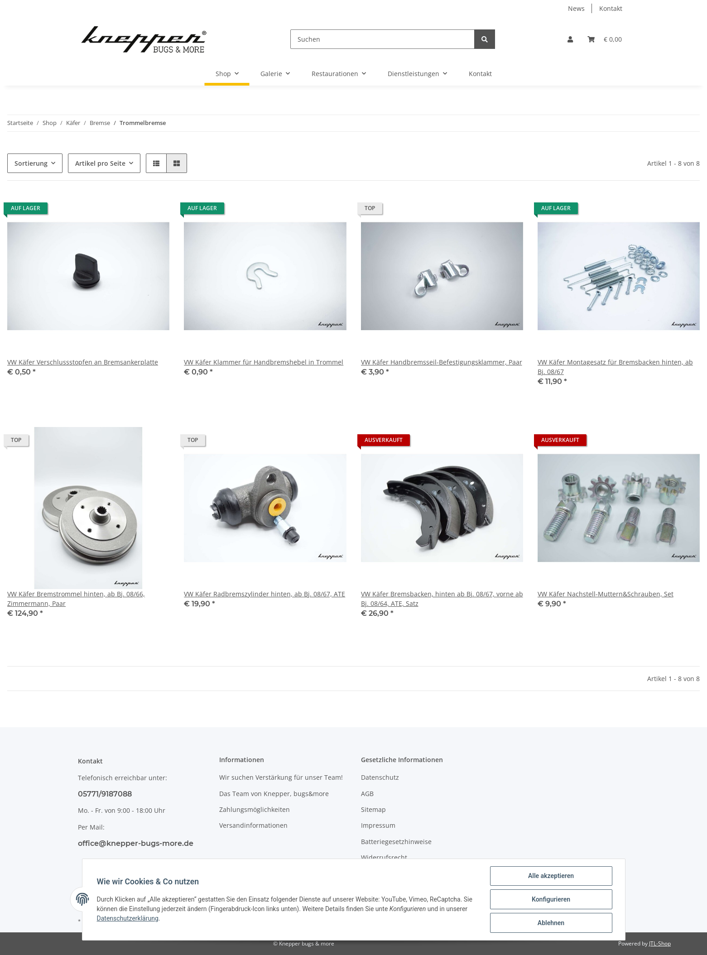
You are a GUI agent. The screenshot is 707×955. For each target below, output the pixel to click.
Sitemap (373, 809)
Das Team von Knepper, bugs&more (274, 793)
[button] (570, 39)
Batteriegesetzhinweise (396, 841)
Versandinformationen (253, 825)
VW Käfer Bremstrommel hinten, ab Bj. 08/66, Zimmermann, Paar (76, 599)
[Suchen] (382, 39)
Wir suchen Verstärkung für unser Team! (281, 777)
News (576, 8)
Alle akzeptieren (551, 875)
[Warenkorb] (604, 39)
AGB (367, 793)
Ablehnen (551, 922)
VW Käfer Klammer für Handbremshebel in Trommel (263, 362)
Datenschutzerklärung (128, 918)
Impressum (378, 825)
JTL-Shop (660, 943)
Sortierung (31, 163)
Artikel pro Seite (100, 163)
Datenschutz (380, 777)
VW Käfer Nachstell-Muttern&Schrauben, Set (605, 594)
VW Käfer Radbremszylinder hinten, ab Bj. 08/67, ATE (264, 594)
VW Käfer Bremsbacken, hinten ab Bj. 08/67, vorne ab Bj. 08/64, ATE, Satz (442, 599)
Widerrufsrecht (384, 857)
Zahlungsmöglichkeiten (254, 809)
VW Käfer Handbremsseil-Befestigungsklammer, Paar (441, 362)
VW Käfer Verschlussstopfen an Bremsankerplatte (82, 362)
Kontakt (610, 8)
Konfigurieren (551, 899)
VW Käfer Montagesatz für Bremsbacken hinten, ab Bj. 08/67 (615, 367)
